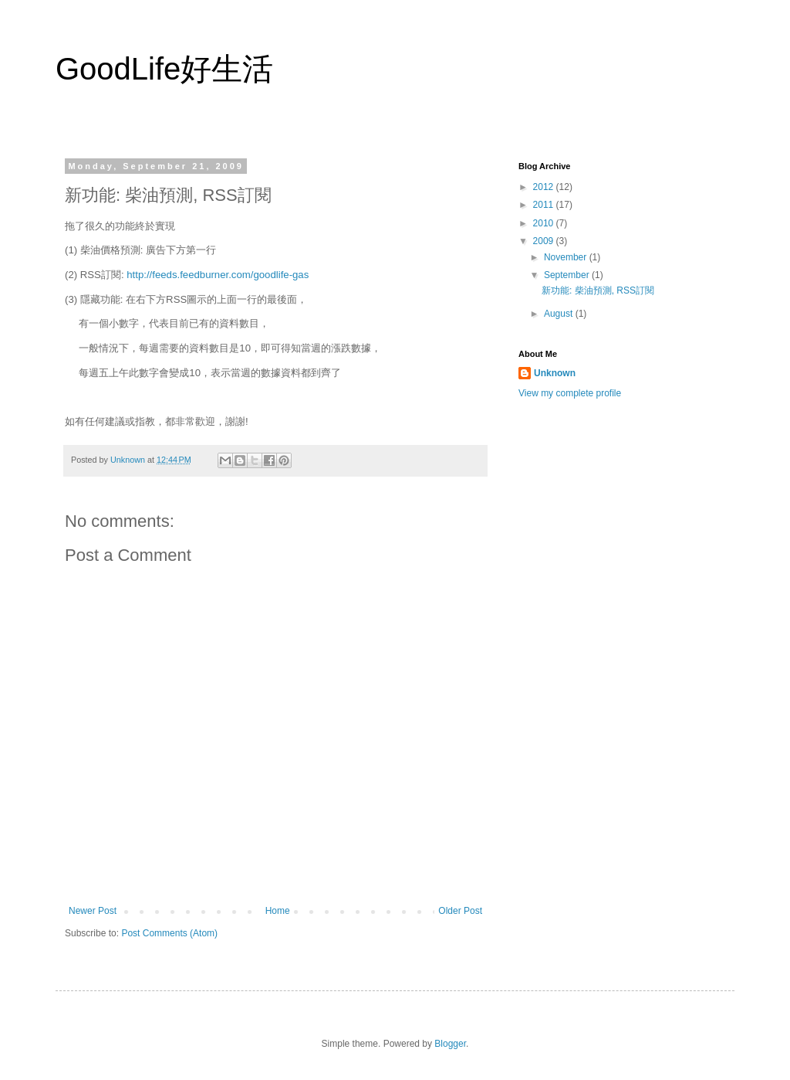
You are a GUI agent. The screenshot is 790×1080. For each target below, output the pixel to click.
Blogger (450, 1043)
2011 (544, 204)
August (560, 313)
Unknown (555, 373)
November (566, 257)
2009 (544, 241)
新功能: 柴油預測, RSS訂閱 (598, 290)
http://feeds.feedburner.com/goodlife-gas (218, 274)
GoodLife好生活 (164, 69)
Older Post (460, 910)
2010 (544, 223)
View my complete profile (569, 393)
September (568, 275)
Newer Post (92, 910)
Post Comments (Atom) (169, 933)
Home (277, 910)
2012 (544, 187)
